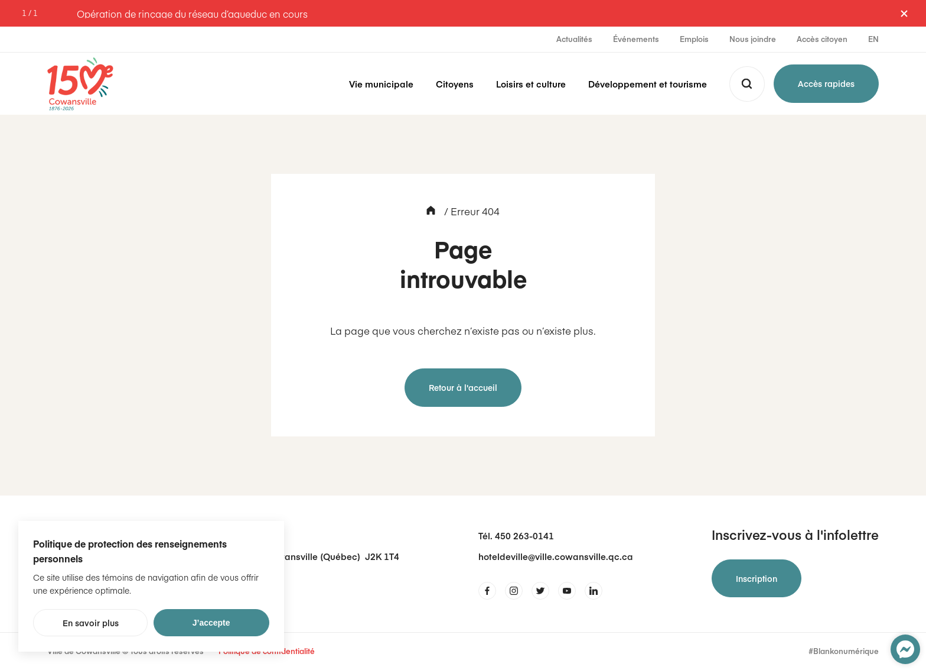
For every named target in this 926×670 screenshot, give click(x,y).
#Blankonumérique (843, 651)
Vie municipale (381, 83)
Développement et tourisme (647, 83)
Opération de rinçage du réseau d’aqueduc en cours (192, 13)
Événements (636, 39)
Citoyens (455, 83)
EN (873, 39)
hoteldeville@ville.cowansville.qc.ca (555, 556)
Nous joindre (752, 39)
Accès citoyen (822, 39)
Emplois (694, 39)
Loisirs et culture (531, 83)
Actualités (574, 39)
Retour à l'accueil (463, 387)
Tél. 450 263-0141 (516, 535)
